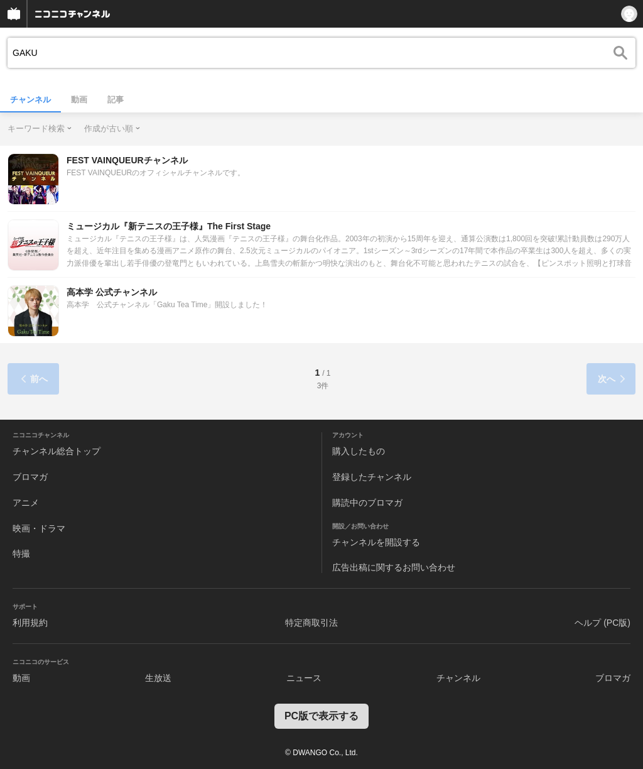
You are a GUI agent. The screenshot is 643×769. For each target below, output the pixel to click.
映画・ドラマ (39, 528)
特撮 (21, 553)
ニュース (304, 678)
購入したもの (358, 451)
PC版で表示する (321, 716)
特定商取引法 (311, 623)
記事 (115, 99)
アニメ (26, 503)
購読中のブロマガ (367, 503)
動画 (79, 99)
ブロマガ (30, 477)
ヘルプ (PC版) (602, 623)
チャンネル (30, 99)
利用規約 (30, 623)
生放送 (158, 678)
